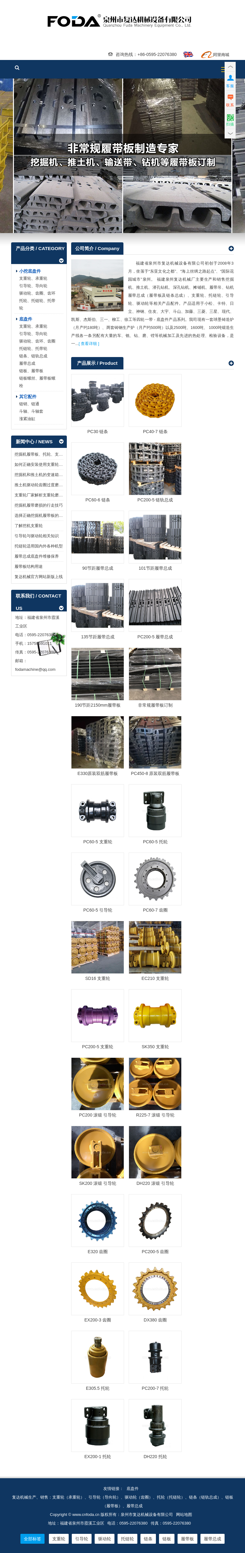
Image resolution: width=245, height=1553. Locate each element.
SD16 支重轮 (97, 978)
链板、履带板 (31, 371)
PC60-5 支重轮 (97, 841)
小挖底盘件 (30, 271)
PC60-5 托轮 (155, 841)
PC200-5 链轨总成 (155, 500)
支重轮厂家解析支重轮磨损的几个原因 (49, 495)
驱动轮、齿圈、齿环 (37, 293)
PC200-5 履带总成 (155, 636)
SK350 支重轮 (155, 1046)
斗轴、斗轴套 (31, 411)
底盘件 (25, 319)
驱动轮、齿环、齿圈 (37, 341)
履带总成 (27, 363)
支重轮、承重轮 (33, 278)
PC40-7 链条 (155, 431)
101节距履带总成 (155, 568)
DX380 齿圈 (155, 1319)
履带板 (122, 156)
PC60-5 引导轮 (97, 910)
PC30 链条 (97, 431)
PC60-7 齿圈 (155, 910)
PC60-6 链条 (97, 500)
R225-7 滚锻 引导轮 (155, 1115)
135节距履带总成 (97, 636)
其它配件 (28, 396)
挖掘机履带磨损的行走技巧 (39, 505)
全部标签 (32, 1538)
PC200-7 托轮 (155, 1388)
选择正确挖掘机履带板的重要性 (43, 515)
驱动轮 (104, 1538)
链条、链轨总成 (33, 356)
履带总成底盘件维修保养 (37, 556)
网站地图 (184, 1514)
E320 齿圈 (98, 1251)
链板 (166, 1538)
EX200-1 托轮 (97, 1456)
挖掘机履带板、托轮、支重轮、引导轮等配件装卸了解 (63, 454)
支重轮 (58, 1538)
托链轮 (127, 1538)
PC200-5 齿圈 (155, 1251)
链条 (148, 1538)
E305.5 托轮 (98, 1388)
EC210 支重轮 (155, 978)
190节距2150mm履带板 (98, 705)
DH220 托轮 (155, 1456)
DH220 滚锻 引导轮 (155, 1183)
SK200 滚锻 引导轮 (97, 1183)
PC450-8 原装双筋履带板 (155, 773)
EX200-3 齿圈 (97, 1319)
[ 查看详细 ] (89, 344)
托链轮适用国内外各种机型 (39, 546)
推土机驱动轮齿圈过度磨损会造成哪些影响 (53, 485)
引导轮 (81, 1538)
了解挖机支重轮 (29, 526)
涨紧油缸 (27, 419)
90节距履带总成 (97, 568)
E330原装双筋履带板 (98, 773)
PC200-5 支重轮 (97, 1046)
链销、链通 (29, 404)
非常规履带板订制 (155, 705)
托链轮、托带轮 (33, 349)
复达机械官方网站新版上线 (39, 577)
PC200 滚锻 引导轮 (98, 1115)
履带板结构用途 (29, 566)
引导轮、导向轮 (33, 286)
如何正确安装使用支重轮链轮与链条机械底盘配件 (59, 464)
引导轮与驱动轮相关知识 (37, 536)
